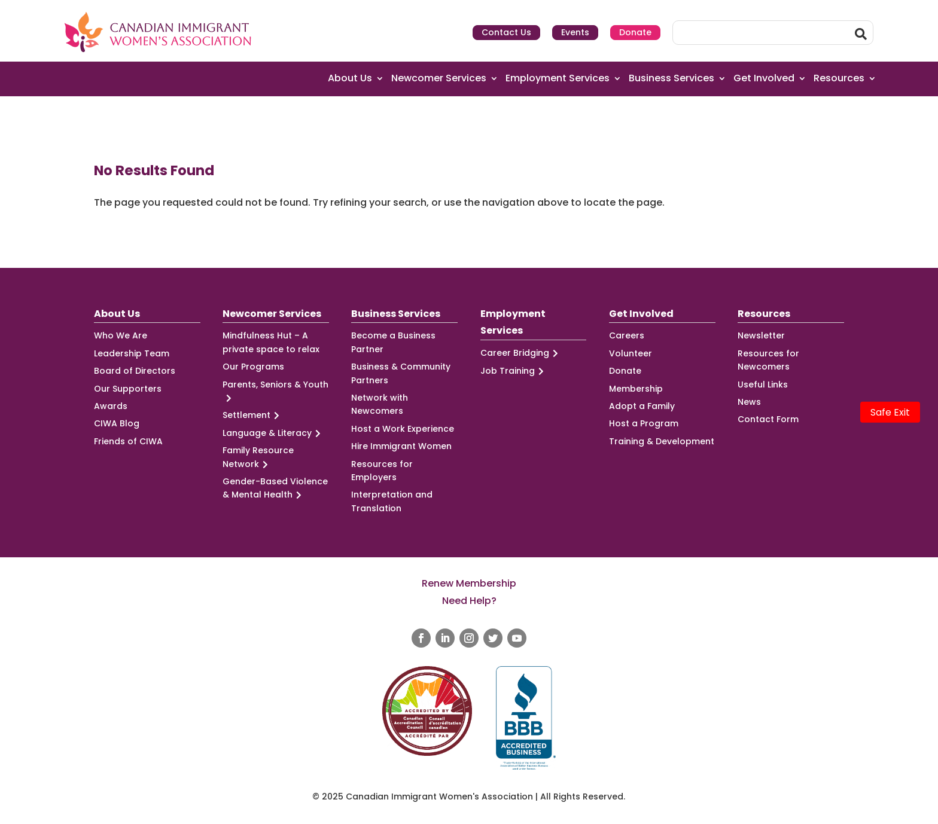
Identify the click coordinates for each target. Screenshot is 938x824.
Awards (110, 406)
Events (575, 32)
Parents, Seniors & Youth (275, 392)
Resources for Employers (382, 470)
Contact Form (768, 419)
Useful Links (763, 384)
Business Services (671, 78)
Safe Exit (890, 412)
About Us (350, 78)
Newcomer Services (438, 78)
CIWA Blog (116, 423)
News (749, 402)
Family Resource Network (258, 457)
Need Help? (469, 601)
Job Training (513, 371)
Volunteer (630, 353)
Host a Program (643, 423)
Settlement (253, 415)
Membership (636, 389)
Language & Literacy (273, 433)
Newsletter (761, 335)
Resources (839, 78)
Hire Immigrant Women (401, 446)
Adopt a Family (642, 406)
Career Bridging (521, 353)
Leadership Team (131, 353)
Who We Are (120, 335)
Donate (635, 32)
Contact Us (506, 32)
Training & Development (661, 441)
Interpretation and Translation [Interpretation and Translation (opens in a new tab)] (392, 501)
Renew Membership (469, 583)
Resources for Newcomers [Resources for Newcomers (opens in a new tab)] (768, 360)
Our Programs (253, 367)
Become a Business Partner (393, 342)
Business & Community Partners (400, 373)
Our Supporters (128, 389)
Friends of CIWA (128, 441)
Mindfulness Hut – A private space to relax (271, 342)
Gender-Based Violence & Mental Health (275, 488)
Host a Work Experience (402, 429)
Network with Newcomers (379, 404)
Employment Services (557, 78)
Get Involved (763, 78)
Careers (626, 335)
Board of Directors (134, 371)
